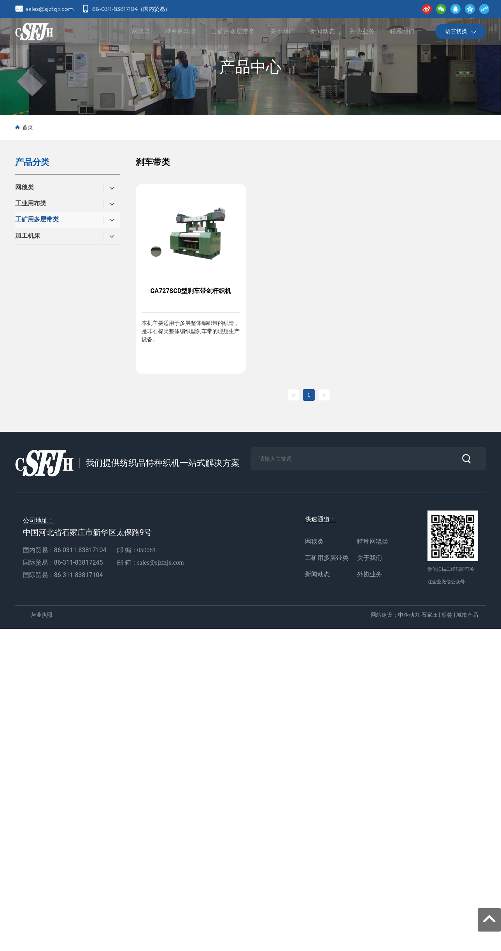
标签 (446, 615)
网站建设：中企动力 (395, 615)
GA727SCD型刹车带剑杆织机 (190, 291)
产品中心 (250, 66)
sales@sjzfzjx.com (50, 8)
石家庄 (429, 615)
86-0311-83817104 (80, 550)
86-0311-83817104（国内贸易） (131, 8)
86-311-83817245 (79, 562)
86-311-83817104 (78, 575)
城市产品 (467, 615)
